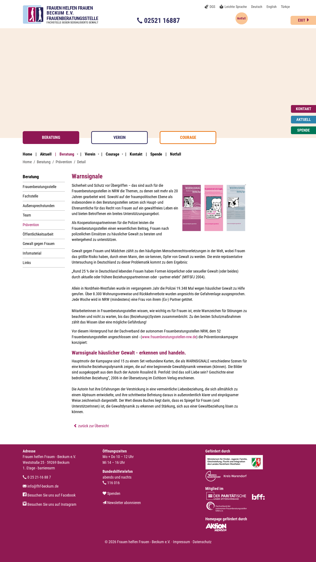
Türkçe (285, 7)
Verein (119, 137)
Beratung (51, 137)
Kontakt (136, 154)
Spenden (111, 493)
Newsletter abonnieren (122, 503)
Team (27, 215)
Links (27, 263)
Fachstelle (30, 196)
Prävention (31, 225)
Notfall (175, 154)
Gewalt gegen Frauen (39, 244)
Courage (188, 137)
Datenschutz (202, 542)
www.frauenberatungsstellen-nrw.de (169, 337)
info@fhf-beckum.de (40, 486)
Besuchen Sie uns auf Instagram (49, 504)
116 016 (111, 483)
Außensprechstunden (39, 206)
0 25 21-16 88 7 (37, 477)
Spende (156, 154)
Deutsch (256, 7)
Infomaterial (32, 253)
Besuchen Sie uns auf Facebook (49, 495)
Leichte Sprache (236, 7)
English (272, 7)
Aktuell (46, 154)
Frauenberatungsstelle (39, 187)
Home (27, 154)
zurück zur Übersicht (91, 426)
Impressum (181, 542)
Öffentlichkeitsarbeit (38, 234)
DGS (212, 7)
